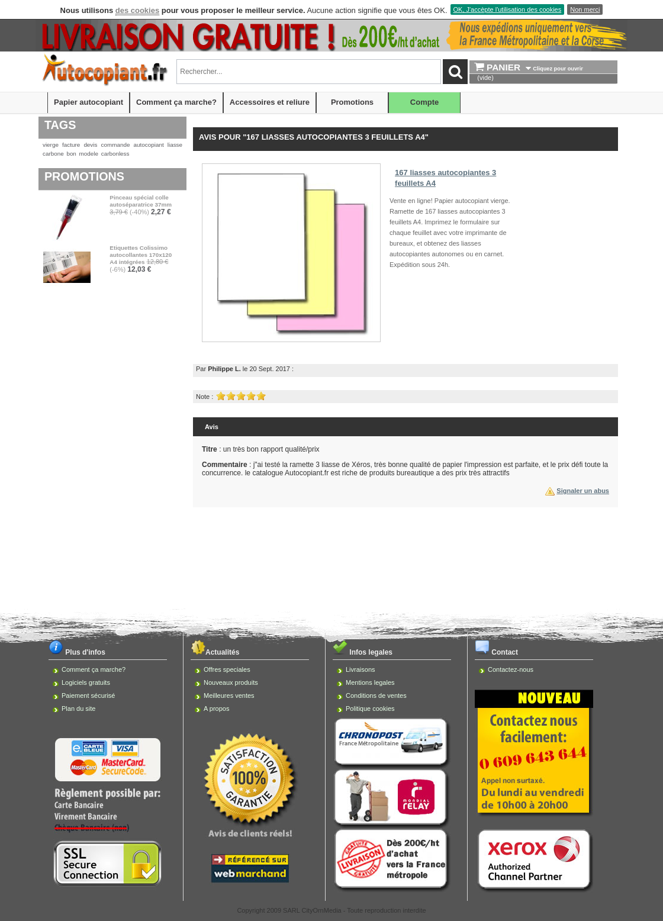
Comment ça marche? (176, 102)
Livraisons (360, 669)
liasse (175, 144)
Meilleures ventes (229, 695)
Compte (424, 102)
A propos (216, 708)
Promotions (352, 102)
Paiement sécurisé (88, 695)
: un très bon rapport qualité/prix (261, 449)
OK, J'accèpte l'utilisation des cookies (507, 9)
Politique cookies (370, 708)
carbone (53, 153)
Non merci (585, 9)
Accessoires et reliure (270, 102)
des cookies (137, 10)
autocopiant (149, 144)
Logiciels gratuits (86, 682)
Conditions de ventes (376, 695)
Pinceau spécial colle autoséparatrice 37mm (141, 201)
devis (90, 144)
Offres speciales (227, 669)
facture (71, 144)
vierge (51, 144)
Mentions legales (370, 682)
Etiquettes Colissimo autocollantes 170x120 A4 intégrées (141, 254)
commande (115, 144)
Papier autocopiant (88, 102)
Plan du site (78, 708)
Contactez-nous (510, 669)
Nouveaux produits (231, 682)
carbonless (115, 153)
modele (88, 153)
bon (71, 153)
